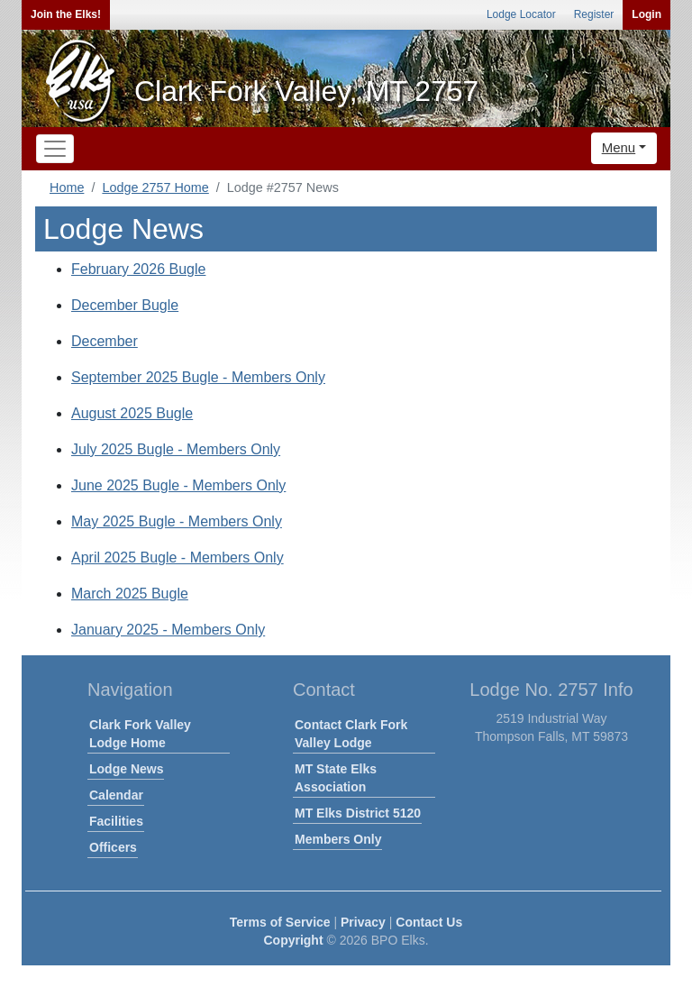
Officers (113, 847)
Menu (619, 147)
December (104, 341)
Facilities (116, 821)
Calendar (116, 795)
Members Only (338, 839)
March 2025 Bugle (129, 593)
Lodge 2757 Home (155, 187)
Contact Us (429, 922)
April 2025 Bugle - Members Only (177, 557)
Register (594, 14)
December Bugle (124, 305)
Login (646, 14)
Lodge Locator (521, 14)
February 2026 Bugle (138, 269)
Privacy (363, 922)
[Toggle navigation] (55, 148)
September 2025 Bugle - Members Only (198, 377)
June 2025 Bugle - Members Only (178, 485)
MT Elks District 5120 (358, 813)
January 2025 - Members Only (168, 629)
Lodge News (126, 769)
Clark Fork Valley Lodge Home (140, 733)
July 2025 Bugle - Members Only (175, 449)
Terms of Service (280, 922)
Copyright (293, 940)
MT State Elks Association (336, 778)
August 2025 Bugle (132, 413)
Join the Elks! (66, 14)
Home (67, 187)
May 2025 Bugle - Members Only (176, 521)
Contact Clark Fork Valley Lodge (351, 733)
